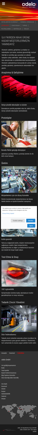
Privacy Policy (6, 213)
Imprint (12, 213)
